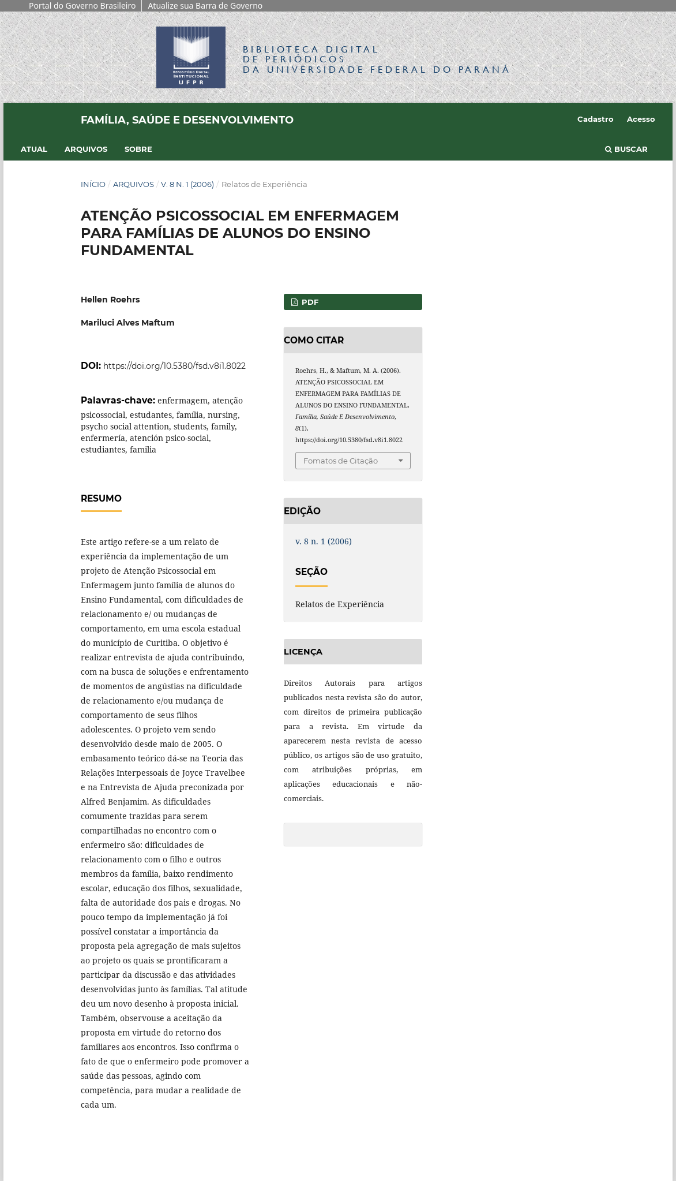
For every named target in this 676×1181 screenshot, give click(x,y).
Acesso (641, 119)
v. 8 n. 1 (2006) (187, 184)
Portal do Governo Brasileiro (82, 5)
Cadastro (595, 119)
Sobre (138, 149)
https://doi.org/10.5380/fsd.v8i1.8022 (174, 366)
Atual (34, 149)
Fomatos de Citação (340, 460)
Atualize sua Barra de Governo (205, 5)
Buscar (626, 149)
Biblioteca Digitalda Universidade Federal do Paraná (377, 59)
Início (93, 184)
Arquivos (86, 149)
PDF (308, 302)
